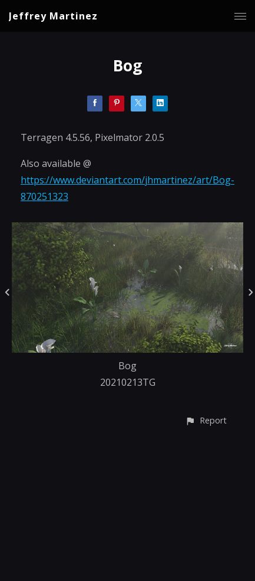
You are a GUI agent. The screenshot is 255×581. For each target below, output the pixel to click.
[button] (205, 420)
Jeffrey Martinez (53, 15)
